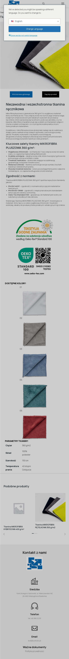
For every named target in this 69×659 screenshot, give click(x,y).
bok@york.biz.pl (34, 640)
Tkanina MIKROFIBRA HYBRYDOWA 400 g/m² (14, 527)
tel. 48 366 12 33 (34, 618)
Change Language (34, 29)
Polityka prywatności (34, 651)
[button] (33, 534)
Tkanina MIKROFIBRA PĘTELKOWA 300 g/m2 (45, 526)
